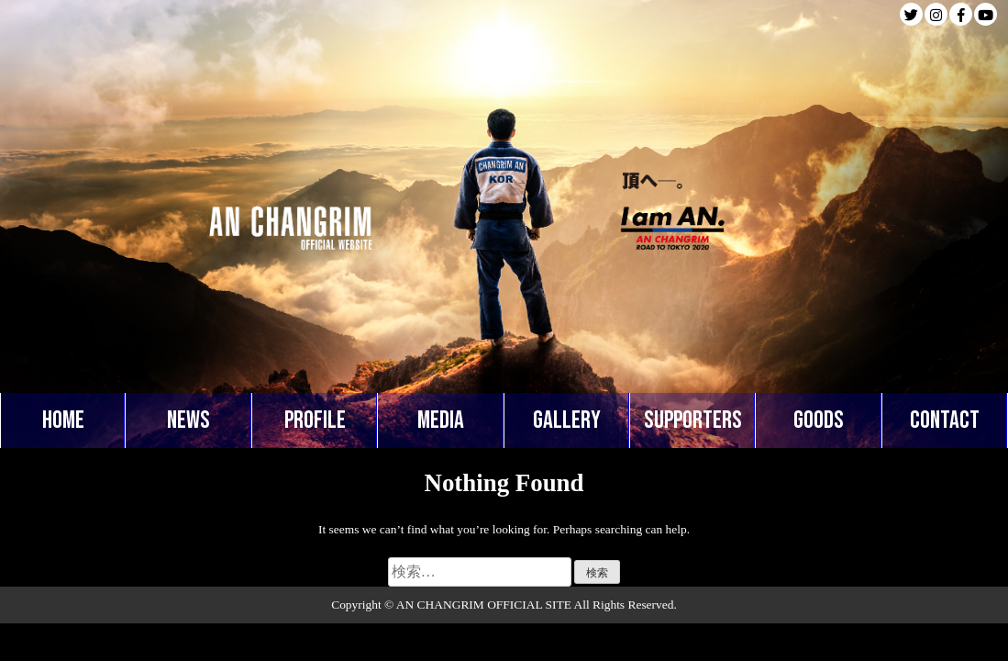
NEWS (188, 420)
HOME (63, 420)
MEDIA (440, 420)
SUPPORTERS (693, 420)
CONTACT (945, 420)
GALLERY (567, 420)
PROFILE (315, 420)
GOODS (818, 420)
